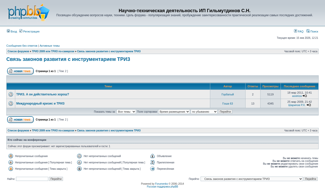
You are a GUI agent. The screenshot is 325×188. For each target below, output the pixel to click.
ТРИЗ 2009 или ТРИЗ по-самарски (53, 51)
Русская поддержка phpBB (162, 186)
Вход (12, 31)
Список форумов (18, 51)
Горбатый (227, 94)
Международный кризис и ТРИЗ (40, 103)
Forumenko (161, 183)
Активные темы (50, 45)
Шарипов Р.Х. (296, 105)
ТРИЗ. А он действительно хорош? (42, 94)
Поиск (312, 31)
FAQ (298, 31)
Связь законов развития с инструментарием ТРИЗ (109, 51)
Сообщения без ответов (21, 45)
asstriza (297, 95)
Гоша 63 (227, 103)
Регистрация (29, 31)
